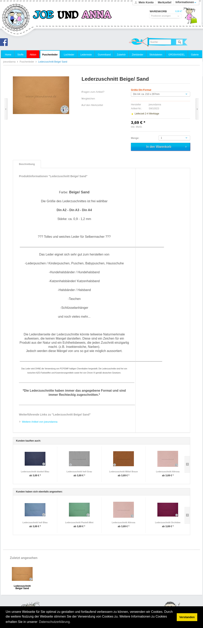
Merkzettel (164, 2)
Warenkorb (190, 17)
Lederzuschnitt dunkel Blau (35, 471)
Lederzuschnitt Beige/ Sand (22, 587)
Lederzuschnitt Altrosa (168, 471)
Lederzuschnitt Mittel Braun (123, 471)
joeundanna (16, 17)
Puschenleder (27, 61)
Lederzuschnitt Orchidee (167, 522)
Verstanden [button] (187, 617)
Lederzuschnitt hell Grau (79, 471)
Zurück (6, 109)
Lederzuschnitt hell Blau (35, 522)
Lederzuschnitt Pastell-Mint (79, 522)
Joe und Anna (5, 43)
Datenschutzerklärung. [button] (54, 621)
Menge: (135, 138)
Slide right (187, 464)
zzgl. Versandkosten (153, 126)
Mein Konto (146, 2)
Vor (197, 109)
